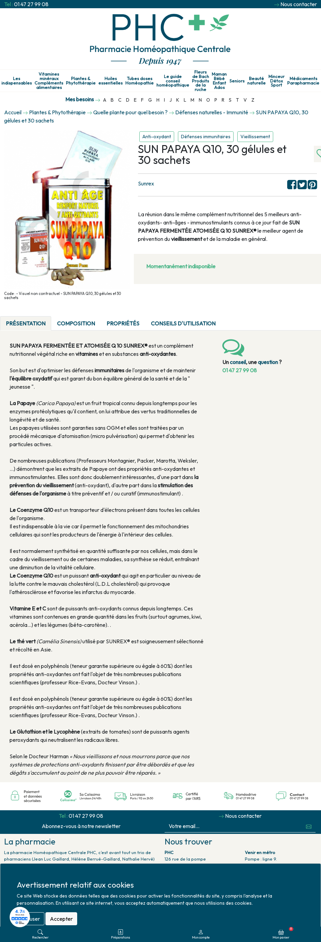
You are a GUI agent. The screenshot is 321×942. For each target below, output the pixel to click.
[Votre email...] (233, 826)
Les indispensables (16, 80)
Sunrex (146, 183)
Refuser (30, 918)
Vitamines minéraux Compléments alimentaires (48, 80)
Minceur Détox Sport (276, 80)
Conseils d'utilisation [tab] (183, 323)
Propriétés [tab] (123, 323)
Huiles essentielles (110, 80)
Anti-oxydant (156, 136)
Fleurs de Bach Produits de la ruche (200, 81)
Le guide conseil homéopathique (172, 80)
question (268, 362)
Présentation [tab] (25, 323)
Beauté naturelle (256, 80)
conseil (238, 362)
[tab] (227, 319)
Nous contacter (298, 4)
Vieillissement (255, 136)
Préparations (120, 934)
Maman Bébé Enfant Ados (219, 80)
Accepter (61, 918)
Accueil (13, 112)
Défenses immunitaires (206, 136)
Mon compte (201, 934)
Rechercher (40, 934)
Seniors (237, 81)
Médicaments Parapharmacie (303, 80)
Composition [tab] (76, 323)
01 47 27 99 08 (31, 4)
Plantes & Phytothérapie (81, 80)
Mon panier (283, 933)
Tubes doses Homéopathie (139, 80)
